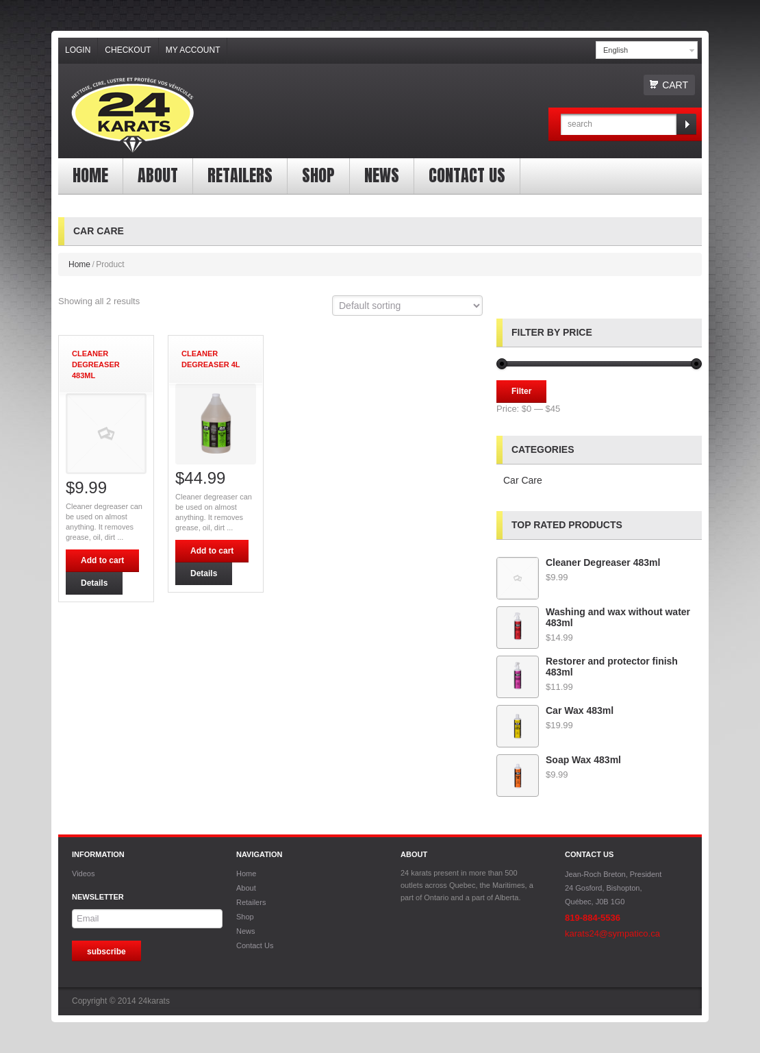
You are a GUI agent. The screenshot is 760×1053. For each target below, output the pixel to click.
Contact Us (467, 175)
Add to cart (102, 560)
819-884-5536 (592, 918)
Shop (318, 175)
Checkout (128, 50)
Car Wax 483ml (554, 710)
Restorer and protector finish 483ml (587, 667)
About (158, 175)
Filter (521, 391)
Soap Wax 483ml (558, 759)
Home (90, 175)
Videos (83, 873)
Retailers (240, 175)
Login (77, 50)
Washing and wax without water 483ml (593, 617)
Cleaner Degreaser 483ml (578, 562)
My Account (193, 50)
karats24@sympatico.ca (612, 933)
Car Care (522, 480)
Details (94, 583)
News (381, 175)
